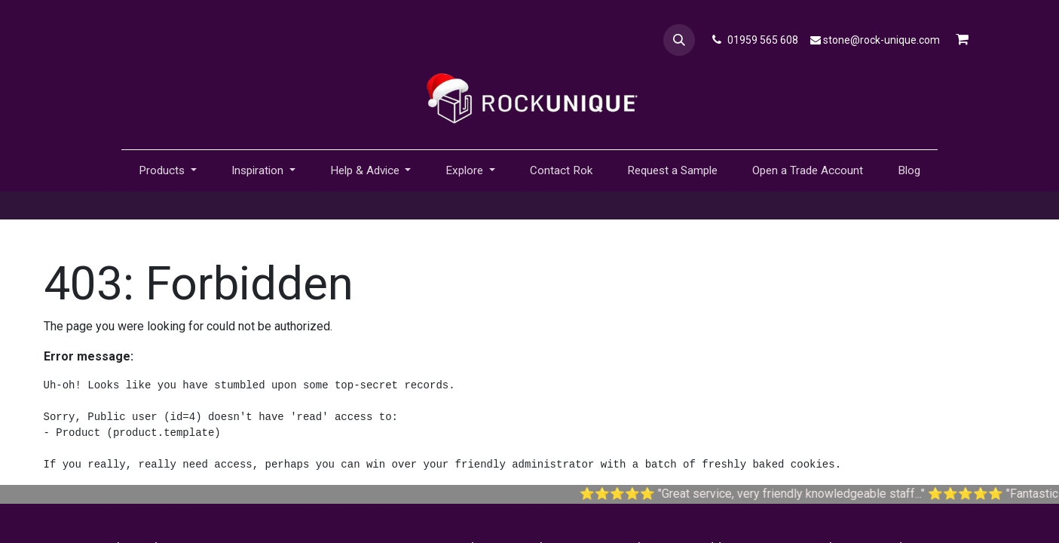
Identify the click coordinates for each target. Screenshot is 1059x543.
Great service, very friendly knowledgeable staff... (805, 493)
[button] (679, 40)
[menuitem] (561, 171)
